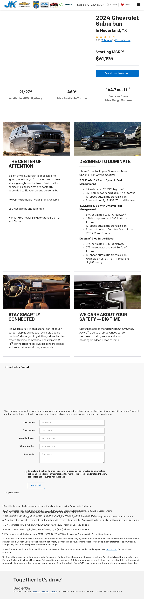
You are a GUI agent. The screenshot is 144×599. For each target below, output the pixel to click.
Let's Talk (36, 486)
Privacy (54, 591)
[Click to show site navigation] (139, 5)
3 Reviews (107, 40)
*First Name (28, 423)
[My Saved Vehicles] (125, 4)
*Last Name (28, 431)
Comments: (28, 454)
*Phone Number (26, 447)
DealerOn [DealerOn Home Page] (36, 591)
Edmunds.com (122, 40)
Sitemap (45, 591)
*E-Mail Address (26, 439)
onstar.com (111, 550)
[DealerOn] (22, 588)
